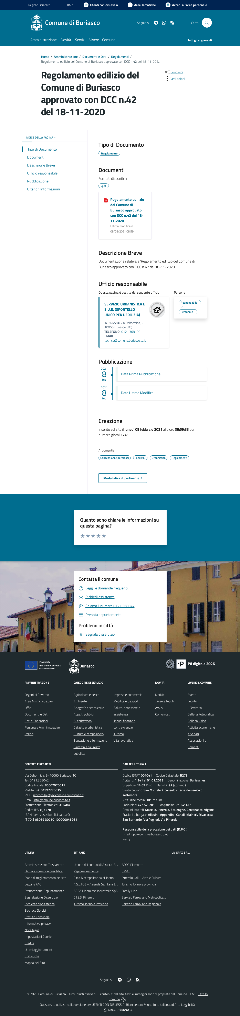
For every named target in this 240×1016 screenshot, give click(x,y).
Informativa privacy (38, 923)
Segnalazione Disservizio (41, 897)
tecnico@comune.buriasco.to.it (125, 340)
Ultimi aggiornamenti (39, 949)
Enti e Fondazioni (36, 720)
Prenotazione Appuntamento (44, 890)
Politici (29, 733)
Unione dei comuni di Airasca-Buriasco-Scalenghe (107, 864)
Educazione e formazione (90, 740)
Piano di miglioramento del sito (45, 877)
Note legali (32, 930)
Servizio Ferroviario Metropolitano (144, 897)
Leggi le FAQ (33, 884)
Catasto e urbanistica (88, 727)
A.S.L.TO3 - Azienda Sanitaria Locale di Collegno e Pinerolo (113, 884)
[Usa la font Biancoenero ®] (101, 5)
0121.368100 (130, 331)
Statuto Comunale (37, 916)
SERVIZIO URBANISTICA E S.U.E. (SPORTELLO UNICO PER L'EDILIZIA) (124, 309)
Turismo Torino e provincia (139, 884)
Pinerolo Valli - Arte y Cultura (141, 877)
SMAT (126, 871)
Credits (29, 943)
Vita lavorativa (123, 740)
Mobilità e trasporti (126, 701)
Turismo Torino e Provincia (91, 903)
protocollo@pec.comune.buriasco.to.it (58, 794)
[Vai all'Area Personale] (186, 5)
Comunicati (162, 714)
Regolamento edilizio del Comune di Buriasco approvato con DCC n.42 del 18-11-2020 (127, 210)
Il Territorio (195, 707)
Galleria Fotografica (201, 714)
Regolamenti (120, 56)
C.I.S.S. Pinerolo (84, 897)
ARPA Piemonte (132, 864)
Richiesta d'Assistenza (40, 903)
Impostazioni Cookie (38, 936)
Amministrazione (66, 56)
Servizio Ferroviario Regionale (141, 903)
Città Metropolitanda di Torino (94, 877)
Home (45, 56)
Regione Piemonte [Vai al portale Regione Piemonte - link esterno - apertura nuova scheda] (39, 5)
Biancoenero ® (136, 1004)
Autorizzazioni (83, 720)
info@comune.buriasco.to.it (52, 799)
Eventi (192, 694)
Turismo (119, 733)
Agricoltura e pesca (86, 694)
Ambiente (80, 701)
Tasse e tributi (164, 701)
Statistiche (32, 956)
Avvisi (159, 707)
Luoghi (192, 701)
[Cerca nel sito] (207, 23)
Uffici (28, 707)
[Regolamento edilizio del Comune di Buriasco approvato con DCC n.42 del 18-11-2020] (106, 200)
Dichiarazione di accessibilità (44, 871)
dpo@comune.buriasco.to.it (150, 834)
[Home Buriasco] (66, 22)
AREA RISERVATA (118, 1009)
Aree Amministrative (39, 701)
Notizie (160, 694)
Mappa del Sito (35, 962)
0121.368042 (39, 780)
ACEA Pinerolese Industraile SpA (96, 890)
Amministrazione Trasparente (44, 864)
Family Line (129, 890)
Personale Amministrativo (42, 727)
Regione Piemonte (86, 871)
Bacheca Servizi (35, 910)
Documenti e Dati (94, 56)
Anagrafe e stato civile (89, 707)
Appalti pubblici (84, 714)
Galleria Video (197, 720)
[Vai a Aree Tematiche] (142, 5)
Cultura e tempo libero (89, 733)
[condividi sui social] (173, 72)
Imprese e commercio (128, 694)
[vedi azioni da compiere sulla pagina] (174, 78)
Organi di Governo (37, 694)
